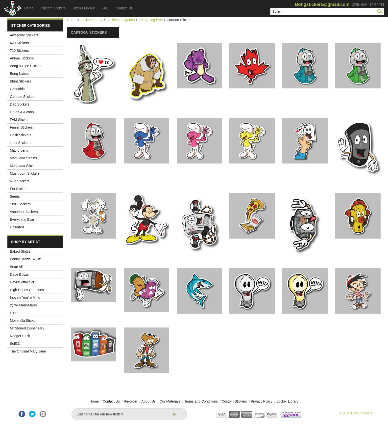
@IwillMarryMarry (23, 305)
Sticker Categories (120, 20)
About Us (148, 401)
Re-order (130, 401)
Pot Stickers (19, 189)
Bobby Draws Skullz (25, 259)
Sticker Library (84, 8)
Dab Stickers (19, 104)
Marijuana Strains (23, 158)
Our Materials (170, 401)
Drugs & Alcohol (22, 112)
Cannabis (17, 89)
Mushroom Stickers (25, 173)
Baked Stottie (20, 251)
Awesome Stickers (24, 35)
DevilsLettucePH (23, 282)
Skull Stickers (20, 204)
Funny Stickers (21, 127)
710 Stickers (19, 51)
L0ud (14, 313)
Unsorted (17, 227)
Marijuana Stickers (24, 166)
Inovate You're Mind (25, 297)
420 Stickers (19, 43)
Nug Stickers (19, 181)
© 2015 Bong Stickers (355, 413)
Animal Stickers (22, 58)
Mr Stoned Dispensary (27, 328)
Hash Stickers (20, 135)
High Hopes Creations (27, 290)
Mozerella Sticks (22, 321)
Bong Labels (19, 74)
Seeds (15, 196)
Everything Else (22, 219)
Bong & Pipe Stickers (26, 66)
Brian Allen (18, 267)
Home (28, 8)
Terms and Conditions (201, 401)
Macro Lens (19, 150)
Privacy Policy (261, 401)
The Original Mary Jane (28, 351)
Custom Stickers (53, 8)
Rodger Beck (20, 336)
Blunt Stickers (20, 81)
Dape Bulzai (19, 274)
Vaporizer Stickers (24, 212)
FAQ (105, 8)
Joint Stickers (20, 143)
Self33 (15, 344)
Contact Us (124, 8)
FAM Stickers (20, 120)
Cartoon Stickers (22, 97)
